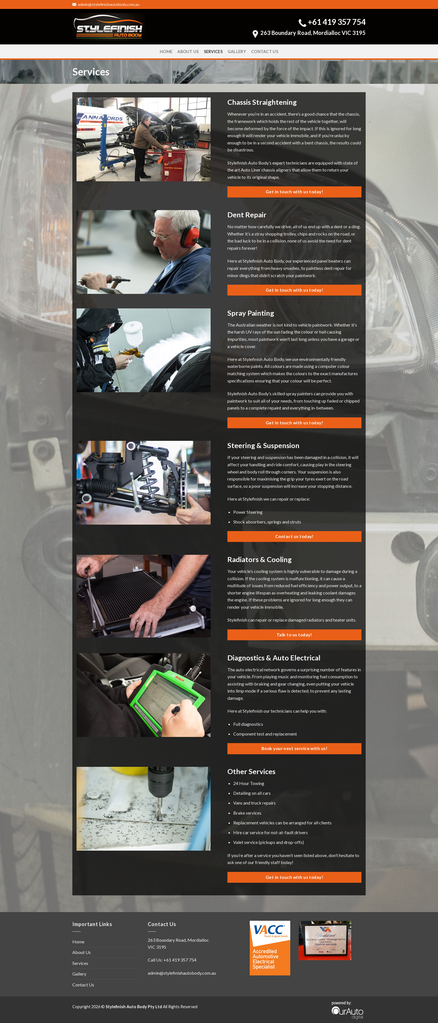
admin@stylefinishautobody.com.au (105, 4)
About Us (188, 51)
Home (166, 51)
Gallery (237, 51)
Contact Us (264, 51)
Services (213, 51)
